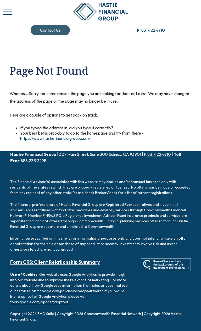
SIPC (57, 215)
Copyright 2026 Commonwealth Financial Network (99, 313)
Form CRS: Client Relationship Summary (55, 262)
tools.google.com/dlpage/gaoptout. (39, 302)
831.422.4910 (151, 30)
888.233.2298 (33, 160)
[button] (50, 30)
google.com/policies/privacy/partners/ (71, 291)
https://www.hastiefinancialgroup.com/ (55, 138)
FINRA (47, 215)
